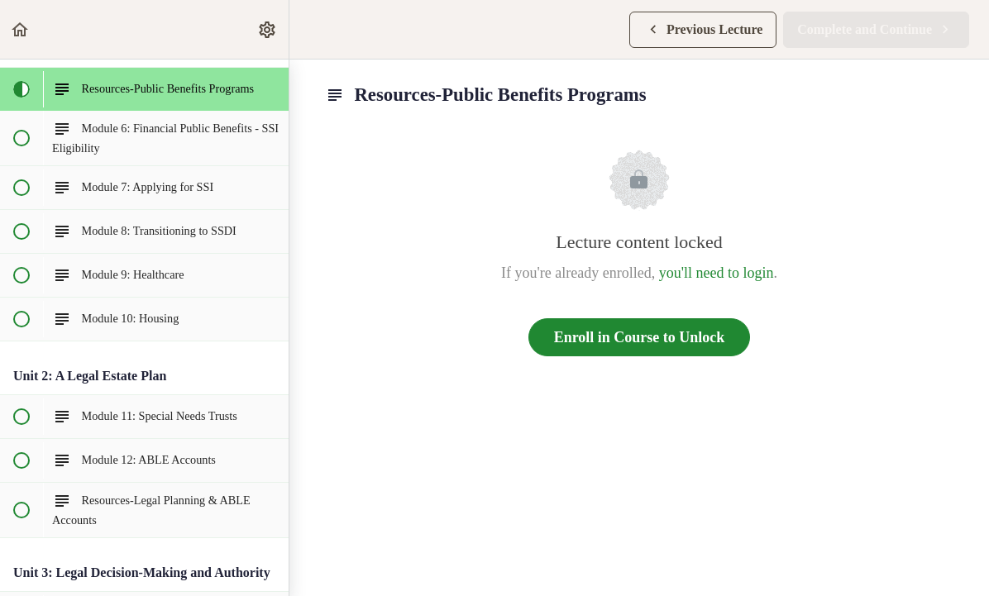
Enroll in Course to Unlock (639, 337)
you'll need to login (716, 273)
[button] (20, 29)
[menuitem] (268, 29)
